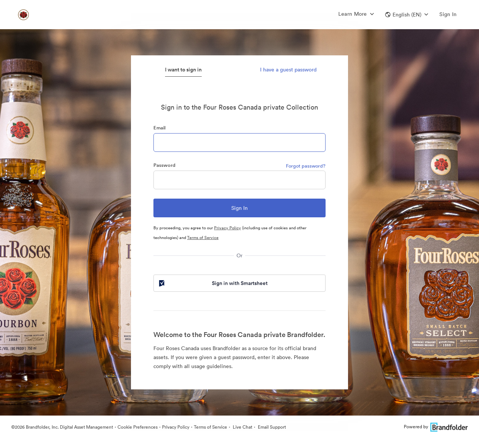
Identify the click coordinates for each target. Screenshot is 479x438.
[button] (406, 14)
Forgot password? (306, 166)
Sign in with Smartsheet (213, 283)
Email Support (271, 427)
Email (159, 128)
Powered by (436, 426)
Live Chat (242, 427)
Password (164, 165)
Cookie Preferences (138, 427)
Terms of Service (203, 238)
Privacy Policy (227, 228)
